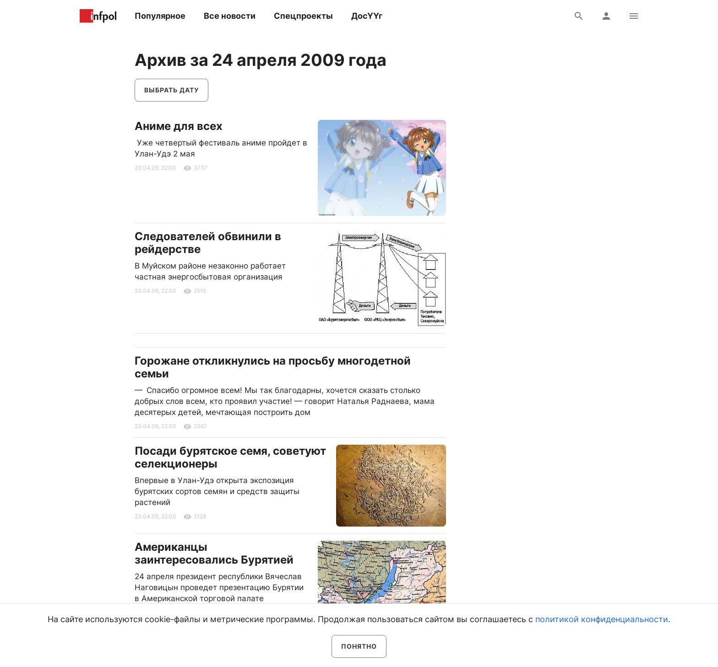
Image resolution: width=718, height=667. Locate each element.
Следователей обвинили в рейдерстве (208, 243)
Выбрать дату (171, 90)
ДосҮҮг (366, 16)
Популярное (160, 16)
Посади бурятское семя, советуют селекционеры (230, 457)
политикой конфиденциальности (601, 619)
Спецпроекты (303, 16)
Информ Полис (98, 16)
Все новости (230, 16)
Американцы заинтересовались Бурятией (214, 553)
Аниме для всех (179, 126)
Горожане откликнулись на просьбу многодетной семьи (273, 367)
